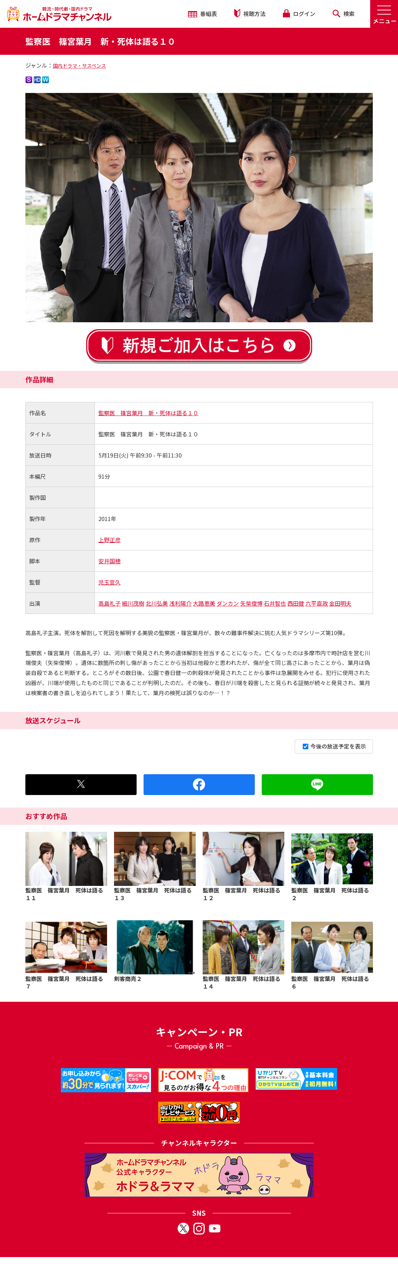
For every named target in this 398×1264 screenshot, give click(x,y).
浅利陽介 (180, 603)
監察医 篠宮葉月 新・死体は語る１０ (148, 413)
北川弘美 (157, 603)
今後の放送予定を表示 (334, 746)
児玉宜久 (109, 582)
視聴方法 (250, 13)
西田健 (295, 603)
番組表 (202, 13)
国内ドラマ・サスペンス (79, 65)
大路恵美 (204, 603)
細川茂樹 (133, 603)
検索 (344, 13)
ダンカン (228, 603)
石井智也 (275, 603)
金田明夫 (340, 603)
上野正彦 (109, 540)
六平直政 (317, 603)
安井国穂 (109, 561)
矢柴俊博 (251, 603)
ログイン (299, 13)
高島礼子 (109, 603)
